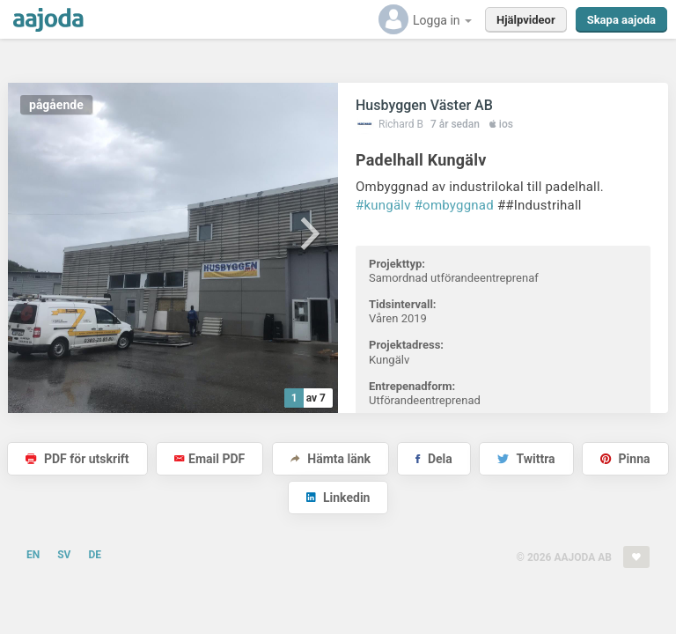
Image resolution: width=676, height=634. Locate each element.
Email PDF (209, 459)
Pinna (625, 459)
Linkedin (338, 497)
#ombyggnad (454, 205)
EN (33, 555)
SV (63, 555)
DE (94, 555)
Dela (433, 459)
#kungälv (383, 205)
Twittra (526, 459)
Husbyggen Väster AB (424, 105)
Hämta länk (330, 459)
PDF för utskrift (77, 459)
